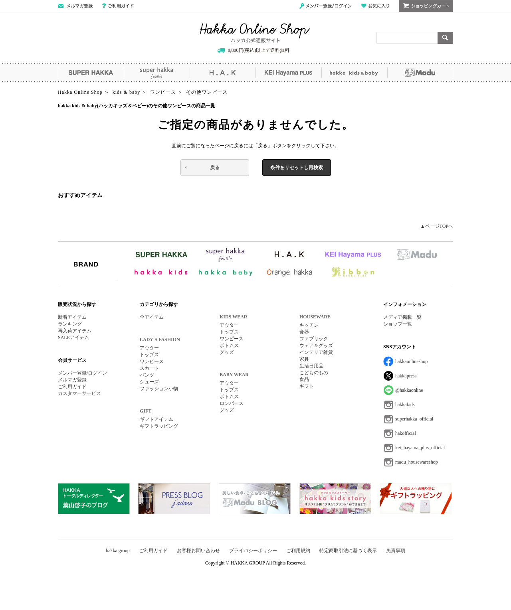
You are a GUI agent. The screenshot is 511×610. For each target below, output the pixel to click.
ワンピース (152, 361)
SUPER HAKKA (91, 72)
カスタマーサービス (79, 393)
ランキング (70, 324)
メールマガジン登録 (75, 6)
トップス (149, 354)
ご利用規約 (298, 550)
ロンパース (232, 403)
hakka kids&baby (354, 72)
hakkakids (405, 404)
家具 (304, 359)
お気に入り (375, 6)
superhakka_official (414, 419)
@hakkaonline (409, 390)
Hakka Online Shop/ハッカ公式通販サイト (255, 33)
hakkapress (405, 376)
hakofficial (405, 433)
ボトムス (229, 345)
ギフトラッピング (159, 426)
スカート (149, 368)
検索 (445, 38)
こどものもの (313, 372)
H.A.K (222, 72)
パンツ (147, 375)
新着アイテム (72, 317)
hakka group (118, 550)
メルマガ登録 (72, 380)
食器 (304, 332)
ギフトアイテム (156, 419)
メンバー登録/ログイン (325, 6)
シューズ (149, 382)
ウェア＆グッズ (316, 345)
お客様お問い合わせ (198, 550)
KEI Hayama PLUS (288, 72)
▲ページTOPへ (436, 226)
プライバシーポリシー (253, 550)
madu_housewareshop (416, 462)
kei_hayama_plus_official (420, 447)
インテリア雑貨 (316, 352)
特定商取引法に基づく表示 (348, 550)
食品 (304, 379)
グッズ (227, 352)
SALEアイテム (73, 337)
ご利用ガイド (118, 6)
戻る (215, 167)
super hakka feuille (157, 72)
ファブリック (313, 339)
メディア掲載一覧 (402, 317)
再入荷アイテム (74, 331)
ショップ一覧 (397, 324)
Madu (420, 72)
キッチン (309, 325)
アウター (149, 348)
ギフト (306, 386)
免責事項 (395, 550)
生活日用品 (311, 366)
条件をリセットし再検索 (296, 167)
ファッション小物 (159, 388)
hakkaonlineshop (411, 361)
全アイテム (152, 317)
